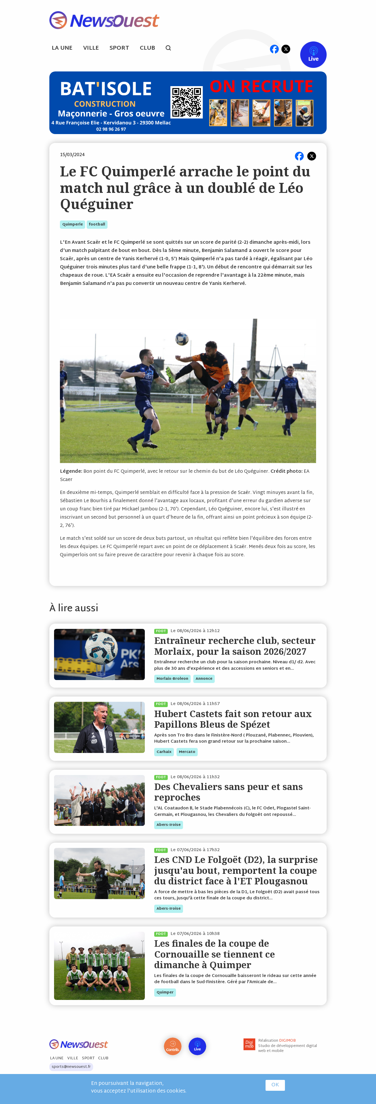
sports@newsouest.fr (71, 1066)
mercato (187, 752)
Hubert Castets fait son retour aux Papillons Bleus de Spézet (233, 719)
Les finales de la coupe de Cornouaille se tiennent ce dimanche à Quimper (214, 954)
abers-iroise (169, 825)
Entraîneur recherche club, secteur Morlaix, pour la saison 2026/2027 (235, 645)
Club (147, 48)
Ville (91, 48)
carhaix (164, 752)
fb (274, 49)
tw (286, 49)
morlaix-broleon (172, 678)
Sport (119, 48)
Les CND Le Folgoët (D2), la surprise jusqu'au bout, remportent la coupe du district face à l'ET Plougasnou (236, 870)
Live (307, 49)
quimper (165, 992)
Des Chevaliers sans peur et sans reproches (228, 792)
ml (263, 49)
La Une (62, 48)
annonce (204, 678)
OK (275, 1085)
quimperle (72, 224)
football (97, 224)
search (171, 48)
